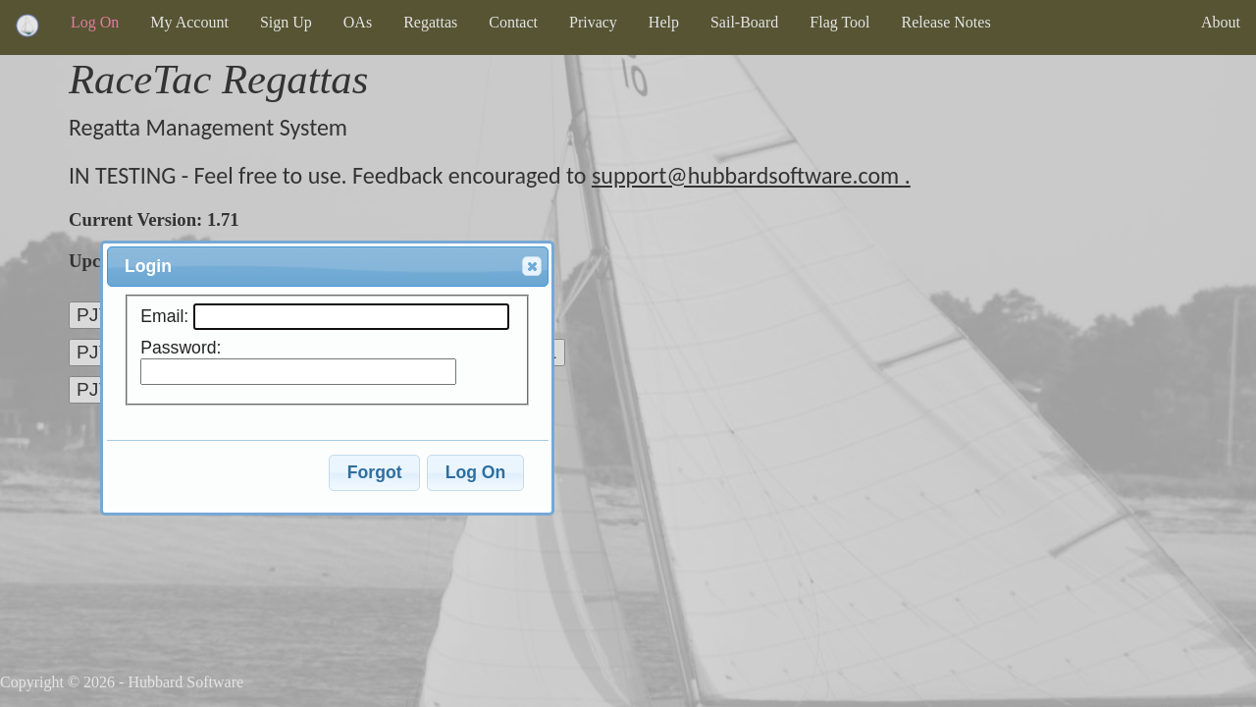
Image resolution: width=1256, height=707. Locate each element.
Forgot (374, 472)
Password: (180, 347)
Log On (475, 472)
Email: (166, 316)
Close (531, 267)
